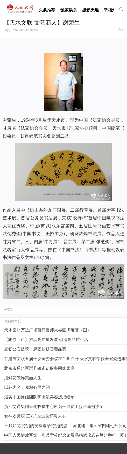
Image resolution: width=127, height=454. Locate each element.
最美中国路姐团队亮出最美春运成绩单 (39, 397)
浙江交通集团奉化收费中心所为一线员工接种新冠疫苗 (54, 406)
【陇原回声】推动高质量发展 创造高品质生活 (46, 339)
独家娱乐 (68, 10)
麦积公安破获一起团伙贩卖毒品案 (35, 349)
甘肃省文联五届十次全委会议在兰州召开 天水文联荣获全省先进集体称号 (65, 358)
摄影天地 (90, 10)
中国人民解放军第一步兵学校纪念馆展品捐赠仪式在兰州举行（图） (65, 435)
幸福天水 (112, 10)
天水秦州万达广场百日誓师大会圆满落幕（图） (47, 330)
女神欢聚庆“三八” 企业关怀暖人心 (35, 416)
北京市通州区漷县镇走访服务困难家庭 (39, 368)
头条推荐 (47, 10)
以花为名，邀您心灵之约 (27, 387)
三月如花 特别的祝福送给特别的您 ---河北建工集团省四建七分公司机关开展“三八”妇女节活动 (65, 425)
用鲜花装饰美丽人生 (22, 378)
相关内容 (13, 321)
